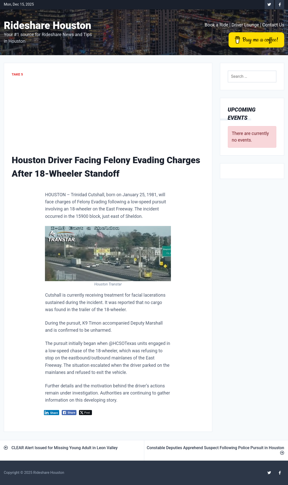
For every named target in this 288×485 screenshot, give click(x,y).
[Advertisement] (108, 115)
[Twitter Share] (85, 412)
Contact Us (273, 24)
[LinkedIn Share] (51, 412)
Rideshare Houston (47, 26)
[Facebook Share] (69, 412)
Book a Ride (216, 24)
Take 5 (17, 74)
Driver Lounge (245, 24)
